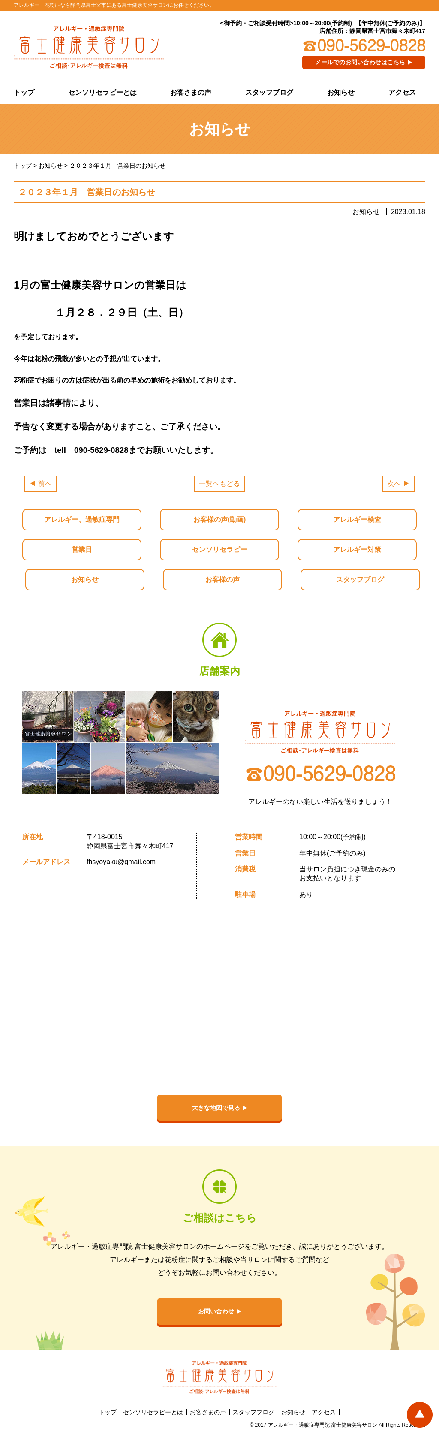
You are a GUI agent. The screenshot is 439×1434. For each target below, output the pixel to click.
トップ (24, 92)
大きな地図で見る (216, 1107)
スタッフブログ (269, 92)
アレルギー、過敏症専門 (82, 519)
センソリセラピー (219, 549)
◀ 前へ (40, 483)
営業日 (82, 549)
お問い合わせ (216, 1311)
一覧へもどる (219, 483)
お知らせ (341, 92)
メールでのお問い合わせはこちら (360, 62)
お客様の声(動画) (219, 519)
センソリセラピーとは (102, 92)
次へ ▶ (398, 483)
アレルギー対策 (357, 549)
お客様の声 (222, 579)
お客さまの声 (190, 92)
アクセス (402, 92)
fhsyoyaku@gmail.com (121, 861)
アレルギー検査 (357, 519)
